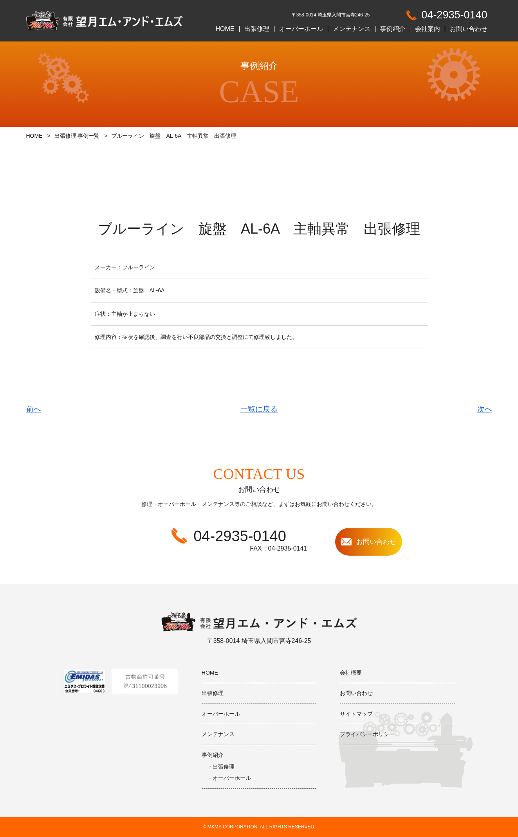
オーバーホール (301, 29)
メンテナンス (351, 29)
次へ (484, 409)
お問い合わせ (468, 29)
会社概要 (351, 673)
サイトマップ (356, 714)
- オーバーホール (230, 778)
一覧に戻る (259, 409)
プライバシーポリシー (367, 734)
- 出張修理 (222, 766)
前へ (33, 409)
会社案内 (427, 29)
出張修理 (256, 29)
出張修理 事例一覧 (77, 136)
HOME (225, 29)
